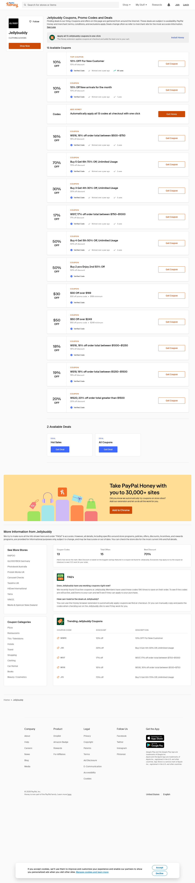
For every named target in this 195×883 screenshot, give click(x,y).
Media (27, 766)
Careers (28, 748)
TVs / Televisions (15, 638)
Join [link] (177, 4)
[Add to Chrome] (121, 510)
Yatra (10, 594)
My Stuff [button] (141, 4)
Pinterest (121, 754)
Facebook (121, 736)
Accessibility (90, 772)
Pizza (10, 627)
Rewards (157, 4)
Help (26, 742)
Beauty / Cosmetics (17, 677)
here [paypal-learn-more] (69, 794)
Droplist (57, 736)
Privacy (87, 736)
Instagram (122, 748)
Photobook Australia (17, 566)
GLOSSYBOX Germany (18, 561)
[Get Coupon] (171, 64)
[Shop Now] (25, 46)
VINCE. (10, 599)
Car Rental (12, 666)
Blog (26, 760)
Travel (10, 649)
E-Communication (93, 766)
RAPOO (11, 555)
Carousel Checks (15, 577)
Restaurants (13, 633)
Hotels (10, 644)
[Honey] (12, 5)
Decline (159, 873)
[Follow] (34, 21)
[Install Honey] (177, 37)
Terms (87, 754)
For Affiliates (59, 754)
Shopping (12, 655)
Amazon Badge (60, 742)
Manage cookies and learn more (92, 872)
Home (7, 700)
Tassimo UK (13, 583)
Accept (159, 867)
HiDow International (17, 588)
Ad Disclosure (90, 760)
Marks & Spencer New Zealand (22, 605)
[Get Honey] (171, 114)
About (27, 736)
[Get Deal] (60, 449)
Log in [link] (186, 4)
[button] (158, 794)
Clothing (11, 660)
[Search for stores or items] (70, 5)
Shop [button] (127, 4)
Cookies (87, 778)
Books (10, 671)
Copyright (88, 742)
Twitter (120, 742)
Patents (87, 748)
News (27, 754)
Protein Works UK (15, 572)
